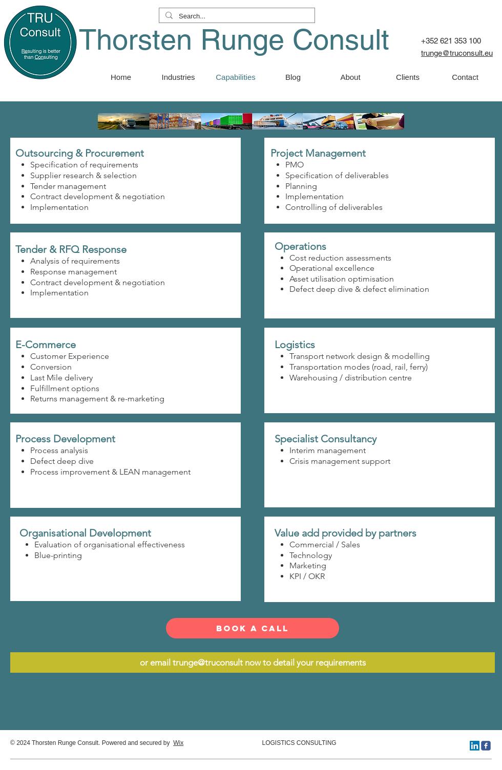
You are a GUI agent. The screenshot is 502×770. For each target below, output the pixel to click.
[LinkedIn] (474, 746)
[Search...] (236, 16)
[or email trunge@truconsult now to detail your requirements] (252, 662)
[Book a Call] (252, 628)
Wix (178, 742)
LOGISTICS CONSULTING (260, 742)
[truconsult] (486, 746)
